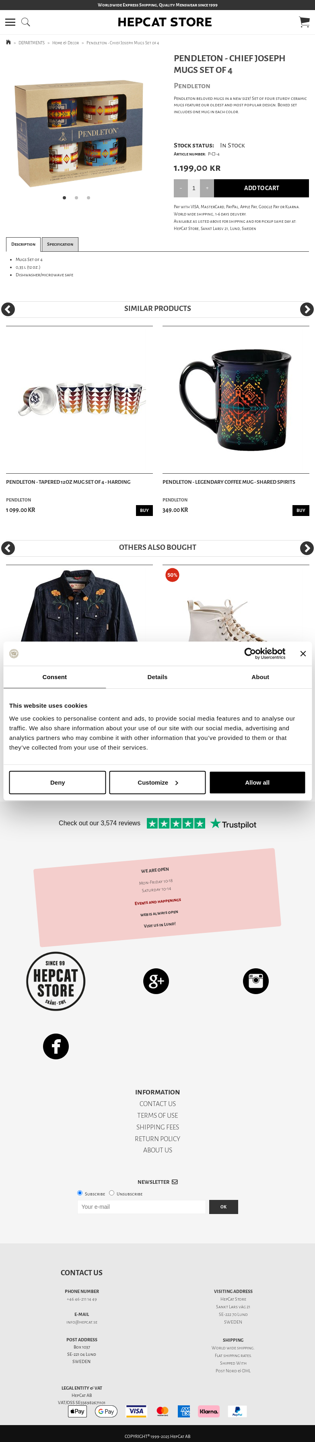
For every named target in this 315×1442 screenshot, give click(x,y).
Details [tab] (158, 676)
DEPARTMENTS (32, 43)
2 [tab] (79, 200)
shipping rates (237, 1356)
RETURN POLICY (157, 1139)
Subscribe (95, 1194)
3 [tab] (91, 200)
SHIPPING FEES (157, 1127)
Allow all (257, 782)
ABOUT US (157, 1150)
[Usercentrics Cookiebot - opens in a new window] (250, 654)
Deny (57, 782)
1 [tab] (67, 200)
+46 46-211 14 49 (82, 1299)
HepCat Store (233, 1299)
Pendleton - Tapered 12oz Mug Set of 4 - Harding (68, 482)
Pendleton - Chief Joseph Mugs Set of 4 (122, 43)
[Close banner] (303, 654)
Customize (158, 782)
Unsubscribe (129, 1194)
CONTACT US (158, 1104)
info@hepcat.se (81, 1322)
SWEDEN (233, 1322)
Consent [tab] (54, 676)
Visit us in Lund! (160, 925)
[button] (10, 22)
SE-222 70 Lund (233, 1314)
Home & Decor (65, 43)
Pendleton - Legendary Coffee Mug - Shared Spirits (229, 482)
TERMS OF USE (157, 1115)
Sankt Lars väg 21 (233, 1307)
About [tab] (260, 676)
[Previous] (8, 309)
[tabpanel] (78, 129)
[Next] (307, 309)
